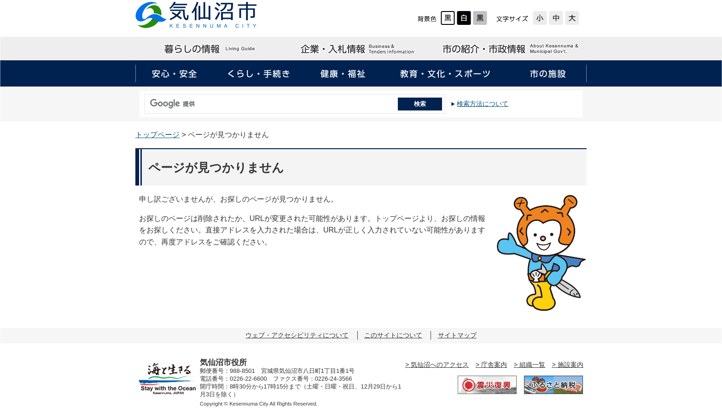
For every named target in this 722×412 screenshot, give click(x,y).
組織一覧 (532, 364)
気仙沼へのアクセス (440, 364)
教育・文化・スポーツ (445, 74)
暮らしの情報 (210, 48)
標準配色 (447, 18)
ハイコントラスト (464, 18)
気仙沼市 (196, 15)
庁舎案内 (494, 364)
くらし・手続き (258, 74)
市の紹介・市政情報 (511, 48)
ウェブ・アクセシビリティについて (297, 335)
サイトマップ (457, 335)
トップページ (157, 135)
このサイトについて (393, 335)
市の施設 (547, 74)
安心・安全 (174, 74)
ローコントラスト (480, 18)
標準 (556, 18)
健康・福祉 (343, 74)
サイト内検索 (142, 101)
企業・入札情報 (360, 48)
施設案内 (570, 364)
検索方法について (482, 103)
